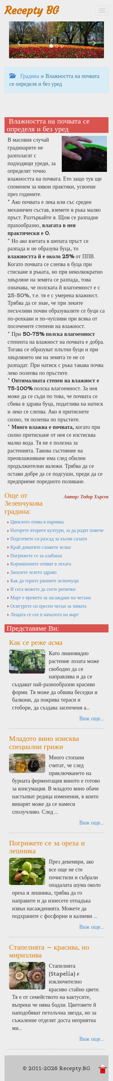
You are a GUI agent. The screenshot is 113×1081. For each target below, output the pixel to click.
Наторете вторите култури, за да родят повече (55, 530)
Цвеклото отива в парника (35, 522)
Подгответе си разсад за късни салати (47, 539)
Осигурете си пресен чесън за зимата (46, 606)
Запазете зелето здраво (32, 572)
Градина (24, 75)
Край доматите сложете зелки (39, 547)
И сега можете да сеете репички (41, 589)
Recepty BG (32, 10)
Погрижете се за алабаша (34, 555)
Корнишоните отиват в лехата (39, 564)
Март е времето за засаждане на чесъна (49, 597)
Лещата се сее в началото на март (43, 614)
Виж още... (91, 718)
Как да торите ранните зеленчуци (43, 580)
